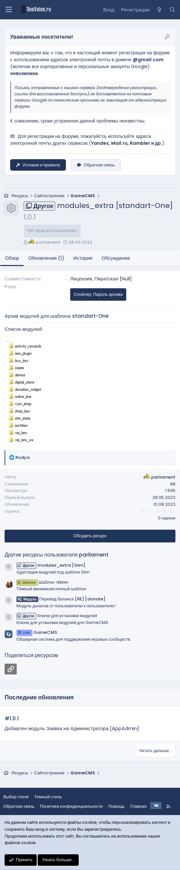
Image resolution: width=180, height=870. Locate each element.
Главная (138, 806)
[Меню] (8, 9)
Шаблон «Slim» (42, 582)
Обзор (12, 258)
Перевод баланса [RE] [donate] (60, 599)
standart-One (90, 315)
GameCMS (36, 632)
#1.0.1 (12, 718)
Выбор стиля (16, 797)
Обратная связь (96, 165)
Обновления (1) (46, 258)
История (82, 258)
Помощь (116, 806)
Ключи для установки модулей (56, 616)
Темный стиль (48, 797)
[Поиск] (172, 9)
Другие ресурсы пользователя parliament (57, 554)
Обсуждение (116, 258)
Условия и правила (38, 165)
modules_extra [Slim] (50, 565)
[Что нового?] (159, 9)
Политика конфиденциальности (71, 806)
